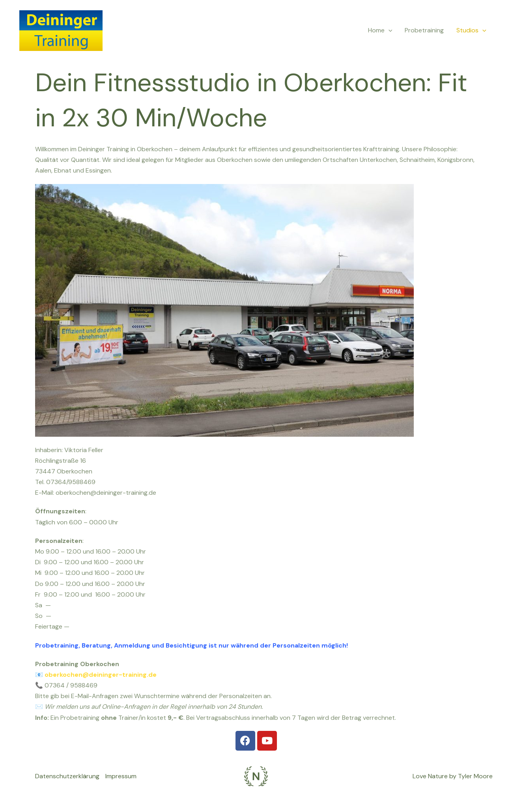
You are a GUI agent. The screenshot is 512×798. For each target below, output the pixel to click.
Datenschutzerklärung (67, 776)
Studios (471, 30)
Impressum (120, 776)
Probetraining (424, 30)
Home (380, 30)
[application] (388, 30)
